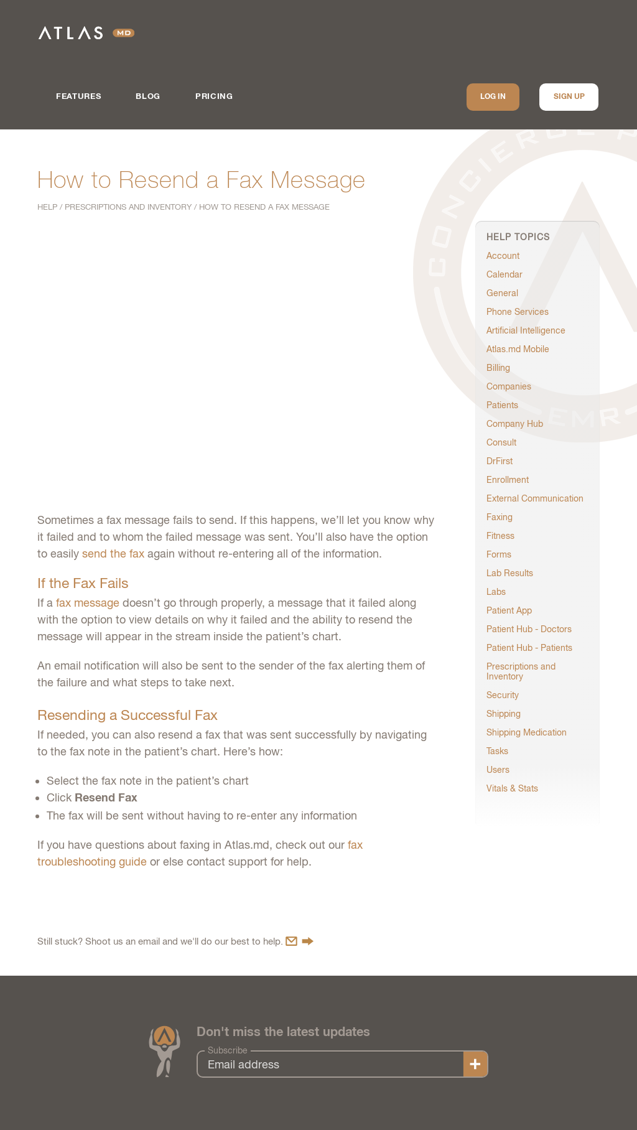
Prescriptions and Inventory (128, 207)
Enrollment (507, 480)
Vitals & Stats (512, 788)
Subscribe (228, 1050)
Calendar (504, 274)
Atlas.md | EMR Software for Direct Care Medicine (86, 32)
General (502, 293)
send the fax (113, 553)
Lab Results (509, 573)
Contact (300, 941)
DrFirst (499, 461)
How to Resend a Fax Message (264, 207)
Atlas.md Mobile (517, 349)
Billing (498, 368)
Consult (501, 442)
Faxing (499, 517)
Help (47, 207)
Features (78, 97)
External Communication (535, 498)
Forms (498, 554)
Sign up (569, 97)
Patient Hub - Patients (529, 648)
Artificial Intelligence (525, 330)
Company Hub (514, 424)
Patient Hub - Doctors (529, 629)
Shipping (503, 714)
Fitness (500, 536)
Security (502, 695)
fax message (87, 602)
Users (497, 770)
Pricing (214, 97)
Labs (496, 592)
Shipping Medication (526, 732)
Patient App (509, 610)
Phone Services (517, 312)
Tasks (497, 751)
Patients (502, 405)
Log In (493, 97)
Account (502, 256)
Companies (508, 386)
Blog (148, 97)
